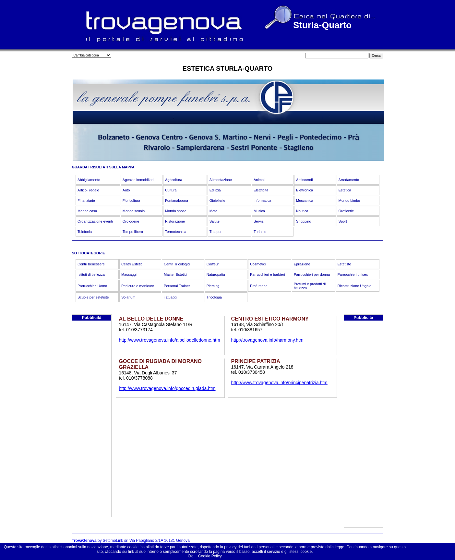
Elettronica (304, 190)
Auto (126, 190)
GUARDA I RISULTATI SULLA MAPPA (103, 167)
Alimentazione (221, 180)
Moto (213, 211)
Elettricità (261, 190)
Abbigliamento (89, 180)
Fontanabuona (176, 200)
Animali (259, 180)
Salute (215, 221)
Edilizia (215, 190)
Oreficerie (346, 211)
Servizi (259, 221)
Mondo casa (87, 211)
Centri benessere (91, 264)
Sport (343, 221)
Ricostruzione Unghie (355, 286)
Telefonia (85, 232)
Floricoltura (131, 200)
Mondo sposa (175, 211)
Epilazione (302, 264)
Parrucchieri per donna (312, 274)
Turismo (260, 232)
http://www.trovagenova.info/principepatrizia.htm (279, 382)
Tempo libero (133, 232)
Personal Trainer (177, 286)
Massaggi (129, 274)
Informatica (262, 200)
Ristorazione (175, 221)
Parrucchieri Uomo (92, 286)
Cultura (170, 190)
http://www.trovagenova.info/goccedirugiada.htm (167, 388)
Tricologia (214, 297)
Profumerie (259, 286)
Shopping (303, 221)
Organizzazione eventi (95, 221)
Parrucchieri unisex (353, 274)
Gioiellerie (217, 200)
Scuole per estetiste (93, 297)
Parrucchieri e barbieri (267, 274)
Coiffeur (213, 264)
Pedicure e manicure (137, 286)
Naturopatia (216, 274)
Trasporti (216, 232)
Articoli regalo (88, 190)
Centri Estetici (132, 264)
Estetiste (344, 264)
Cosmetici (258, 264)
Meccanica (304, 200)
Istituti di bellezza (91, 274)
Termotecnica (175, 232)
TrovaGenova (84, 540)
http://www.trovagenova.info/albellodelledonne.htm (169, 340)
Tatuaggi (170, 297)
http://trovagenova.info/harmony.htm (267, 340)
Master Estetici (175, 274)
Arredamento (349, 180)
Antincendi (304, 180)
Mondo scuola (134, 211)
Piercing (213, 286)
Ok (190, 556)
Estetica (345, 190)
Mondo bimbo (349, 200)
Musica (259, 211)
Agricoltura (173, 180)
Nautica (302, 211)
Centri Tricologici (177, 264)
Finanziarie (86, 200)
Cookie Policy (210, 556)
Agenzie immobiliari (138, 180)
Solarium (128, 297)
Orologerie (131, 221)
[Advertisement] (91, 419)
